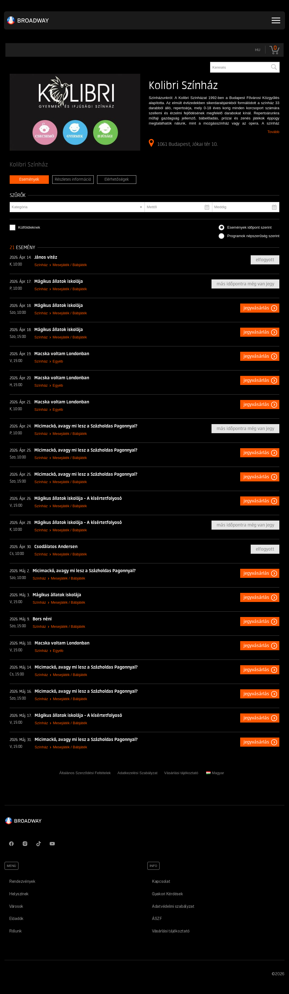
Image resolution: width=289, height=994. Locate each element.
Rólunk (15, 931)
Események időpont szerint (249, 227)
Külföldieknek (29, 227)
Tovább (273, 132)
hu (257, 50)
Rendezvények (22, 881)
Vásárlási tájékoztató (181, 773)
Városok (16, 906)
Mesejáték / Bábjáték (70, 265)
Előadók (16, 918)
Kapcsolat (161, 881)
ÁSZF (157, 918)
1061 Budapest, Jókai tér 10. (183, 143)
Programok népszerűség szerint (253, 236)
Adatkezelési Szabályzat (138, 773)
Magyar (215, 773)
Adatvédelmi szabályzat (173, 906)
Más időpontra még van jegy (245, 284)
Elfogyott (265, 259)
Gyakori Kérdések (167, 894)
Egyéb (58, 361)
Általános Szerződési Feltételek (85, 773)
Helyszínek (19, 894)
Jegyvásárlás (256, 308)
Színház (41, 265)
